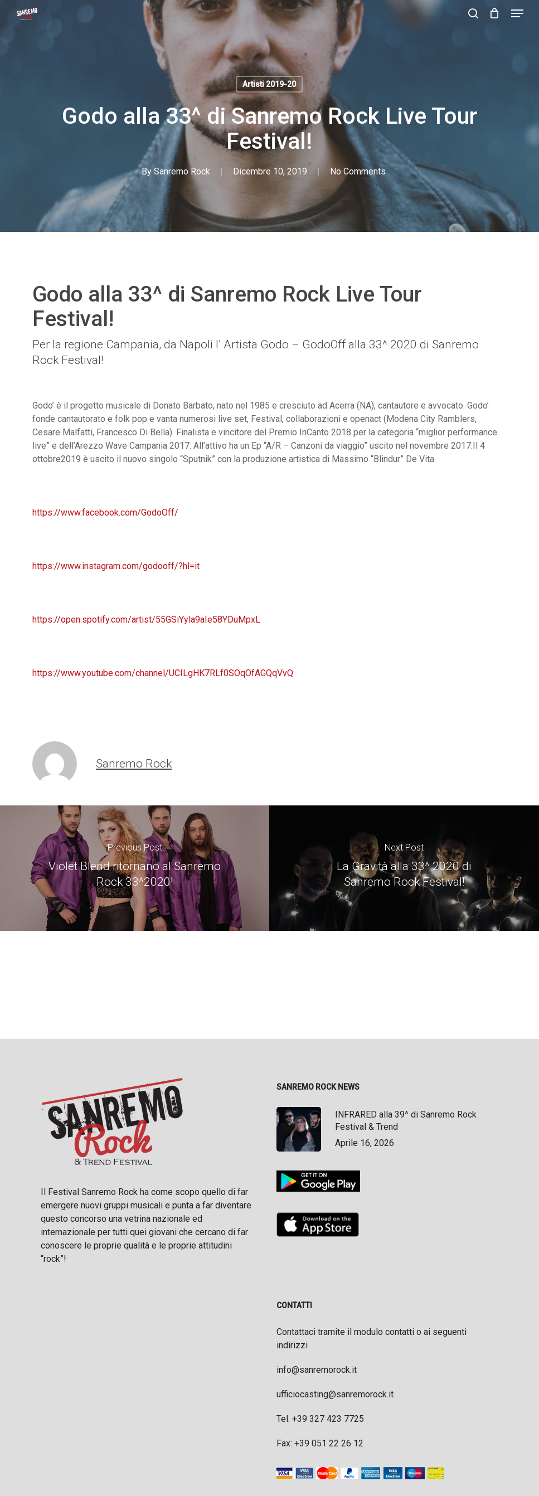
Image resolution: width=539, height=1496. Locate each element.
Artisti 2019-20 (269, 84)
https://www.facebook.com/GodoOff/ (105, 512)
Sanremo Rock (182, 171)
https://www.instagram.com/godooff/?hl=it (116, 566)
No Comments (358, 171)
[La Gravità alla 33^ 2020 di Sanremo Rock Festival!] (404, 868)
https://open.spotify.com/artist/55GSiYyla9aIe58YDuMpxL (146, 619)
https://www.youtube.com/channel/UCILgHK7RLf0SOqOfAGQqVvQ (162, 673)
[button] (517, 13)
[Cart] (495, 13)
